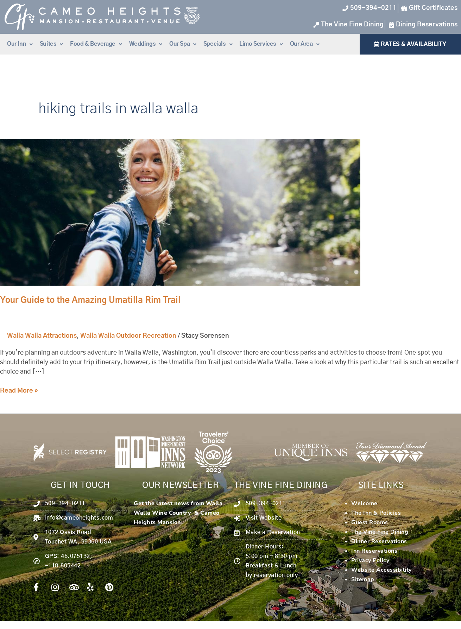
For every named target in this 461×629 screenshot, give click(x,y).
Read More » (19, 390)
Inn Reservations (374, 551)
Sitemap (362, 579)
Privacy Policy (370, 560)
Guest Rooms (369, 522)
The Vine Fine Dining (379, 532)
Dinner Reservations (379, 541)
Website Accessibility (381, 570)
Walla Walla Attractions (42, 336)
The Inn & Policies (376, 513)
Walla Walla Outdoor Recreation (128, 336)
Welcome (364, 503)
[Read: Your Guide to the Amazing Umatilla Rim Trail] (180, 212)
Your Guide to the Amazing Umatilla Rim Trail (90, 300)
